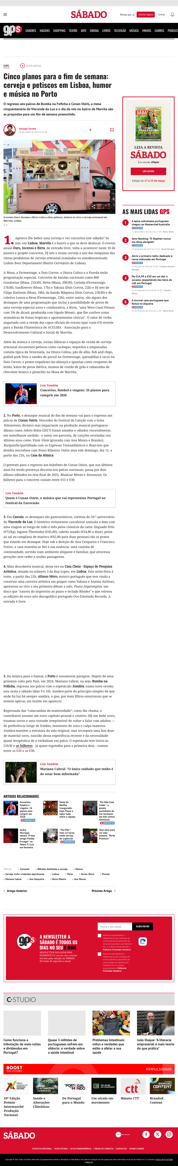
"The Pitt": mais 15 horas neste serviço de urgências (66, 834)
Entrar (161, 14)
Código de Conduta (103, 1148)
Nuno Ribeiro (59, 879)
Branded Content (156, 1100)
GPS (6, 66)
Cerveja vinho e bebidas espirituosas (24, 874)
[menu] (5, 14)
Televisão (120, 30)
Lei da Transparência (80, 1148)
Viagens (45, 30)
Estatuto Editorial (42, 1148)
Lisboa (55, 874)
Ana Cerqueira (36, 879)
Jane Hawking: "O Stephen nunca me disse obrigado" (151, 240)
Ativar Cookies (136, 1148)
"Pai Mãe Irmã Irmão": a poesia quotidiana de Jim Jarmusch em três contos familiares (107, 811)
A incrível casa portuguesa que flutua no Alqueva (150, 302)
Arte (83, 30)
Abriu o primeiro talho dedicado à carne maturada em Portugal (152, 257)
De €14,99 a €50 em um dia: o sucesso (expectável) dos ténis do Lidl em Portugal (152, 280)
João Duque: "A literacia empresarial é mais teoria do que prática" (155, 1044)
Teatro (73, 30)
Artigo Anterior (17, 891)
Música (134, 30)
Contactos (121, 1148)
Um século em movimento (102, 1100)
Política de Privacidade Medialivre (117, 949)
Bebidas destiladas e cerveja (52, 869)
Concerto (25, 869)
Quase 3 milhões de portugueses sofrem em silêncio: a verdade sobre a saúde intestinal (66, 1046)
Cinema (94, 30)
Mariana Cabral (13, 879)
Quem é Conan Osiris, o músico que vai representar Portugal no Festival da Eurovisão (55, 500)
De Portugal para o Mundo (73, 1100)
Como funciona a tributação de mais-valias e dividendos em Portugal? (22, 1046)
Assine (146, 14)
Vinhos (146, 30)
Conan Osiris (87, 874)
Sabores (30, 30)
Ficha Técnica (61, 1148)
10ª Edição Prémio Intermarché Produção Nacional (14, 1106)
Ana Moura (80, 879)
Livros (106, 30)
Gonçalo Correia (27, 128)
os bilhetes (24, 746)
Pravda (106, 874)
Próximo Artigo (102, 891)
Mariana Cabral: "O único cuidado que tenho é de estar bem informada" (76, 771)
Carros (159, 30)
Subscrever (142, 926)
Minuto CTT (130, 1098)
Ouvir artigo (30, 65)
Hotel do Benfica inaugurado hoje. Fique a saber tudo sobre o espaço (67, 809)
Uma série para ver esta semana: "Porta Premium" (107, 834)
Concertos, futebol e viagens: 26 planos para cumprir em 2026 (74, 392)
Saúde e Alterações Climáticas (41, 1102)
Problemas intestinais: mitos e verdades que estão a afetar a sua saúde (108, 1046)
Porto (70, 874)
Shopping (59, 30)
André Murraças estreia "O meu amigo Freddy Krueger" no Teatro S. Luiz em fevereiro (27, 838)
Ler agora (148, 171)
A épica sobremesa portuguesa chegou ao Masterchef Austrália (151, 222)
